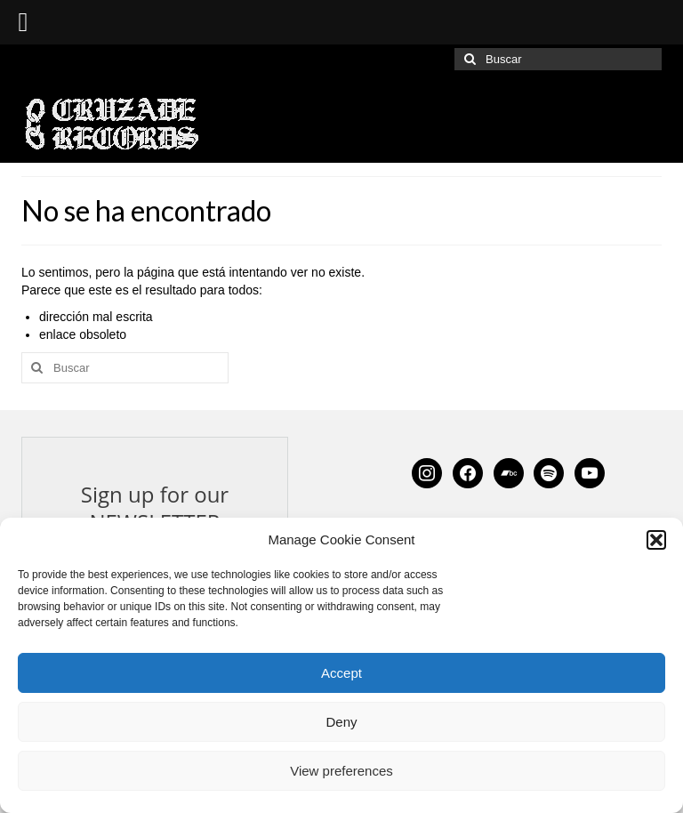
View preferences (341, 770)
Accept (341, 672)
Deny (341, 721)
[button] (656, 540)
